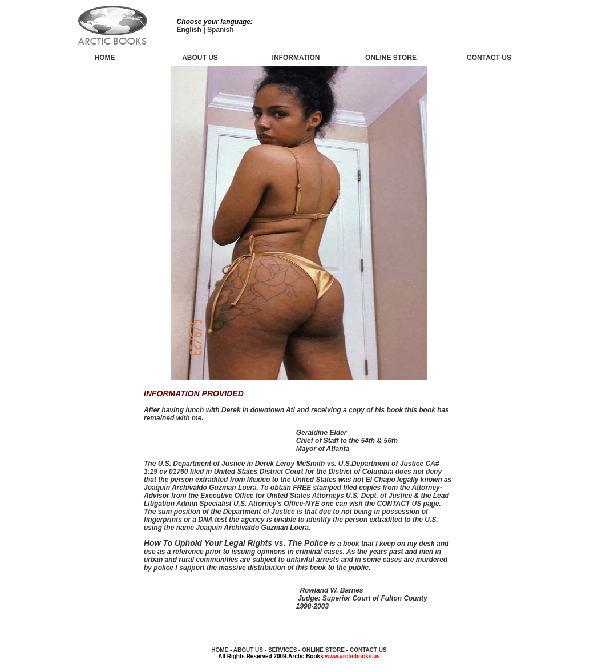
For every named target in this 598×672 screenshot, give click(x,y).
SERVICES (282, 650)
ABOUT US (200, 58)
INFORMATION (296, 58)
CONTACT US (368, 650)
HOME (105, 58)
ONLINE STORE (391, 58)
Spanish (220, 30)
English (189, 30)
